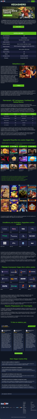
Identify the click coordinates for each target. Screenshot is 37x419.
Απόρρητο (24, 402)
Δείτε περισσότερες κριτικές (18, 353)
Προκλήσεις (24, 411)
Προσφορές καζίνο (24, 408)
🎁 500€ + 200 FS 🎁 (18, 26)
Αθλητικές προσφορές (24, 410)
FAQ (31, 408)
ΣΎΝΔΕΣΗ (29, 1)
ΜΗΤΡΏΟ (33, 1)
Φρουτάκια (32, 146)
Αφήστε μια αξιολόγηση (31, 326)
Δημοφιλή (5, 146)
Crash (23, 146)
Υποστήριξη (32, 407)
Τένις (31, 403)
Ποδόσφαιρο (32, 404)
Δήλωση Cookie (24, 406)
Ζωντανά (14, 146)
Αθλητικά (32, 402)
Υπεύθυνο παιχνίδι (24, 404)
